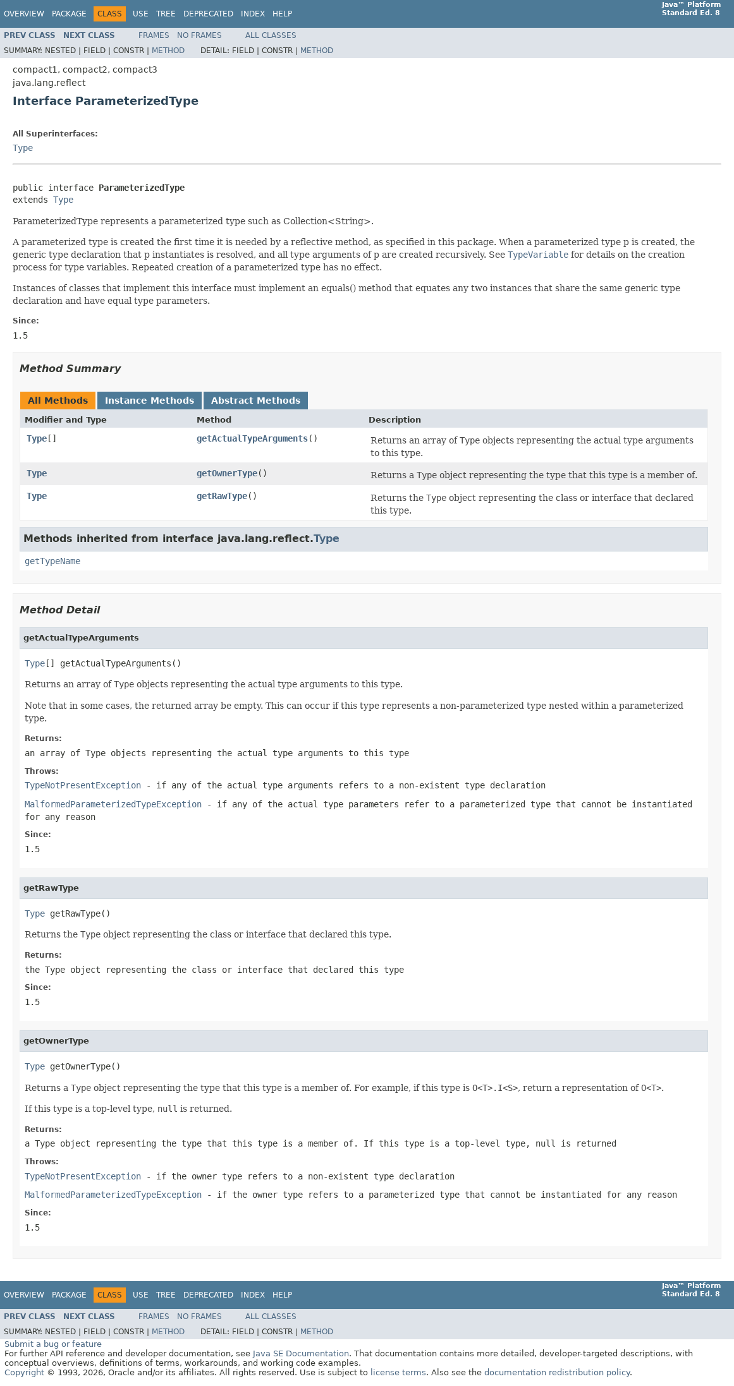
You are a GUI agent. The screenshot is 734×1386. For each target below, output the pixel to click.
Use (141, 13)
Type (23, 148)
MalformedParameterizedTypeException (113, 804)
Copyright (24, 1372)
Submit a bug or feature (53, 1344)
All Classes (271, 35)
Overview (24, 13)
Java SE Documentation (301, 1353)
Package (69, 13)
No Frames (199, 35)
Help (282, 13)
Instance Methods (149, 400)
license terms (398, 1372)
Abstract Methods (255, 400)
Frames (153, 35)
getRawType (222, 496)
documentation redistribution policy (557, 1372)
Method (168, 50)
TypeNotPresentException (83, 785)
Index (253, 13)
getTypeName (52, 561)
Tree (166, 13)
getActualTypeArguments (252, 438)
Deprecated (208, 13)
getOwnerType (227, 473)
